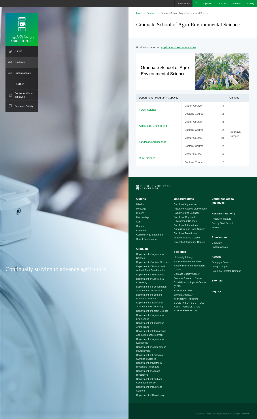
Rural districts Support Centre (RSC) (190, 284)
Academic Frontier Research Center (189, 267)
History (140, 213)
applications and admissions (178, 47)
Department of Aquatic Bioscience (148, 373)
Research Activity (24, 106)
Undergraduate (23, 73)
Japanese (208, 3)
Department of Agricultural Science (150, 256)
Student (140, 226)
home (139, 13)
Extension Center (183, 290)
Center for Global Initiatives (24, 95)
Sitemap (237, 3)
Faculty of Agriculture (185, 204)
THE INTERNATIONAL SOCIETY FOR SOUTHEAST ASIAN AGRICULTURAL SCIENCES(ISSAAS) (190, 305)
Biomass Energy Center (186, 273)
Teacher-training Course (187, 237)
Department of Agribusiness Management (151, 349)
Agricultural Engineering (153, 125)
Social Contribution (146, 239)
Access (223, 3)
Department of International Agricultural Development (151, 333)
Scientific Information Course (189, 242)
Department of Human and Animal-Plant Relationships (150, 268)
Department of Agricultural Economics (150, 341)
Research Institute (221, 218)
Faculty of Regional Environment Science (185, 219)
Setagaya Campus (222, 262)
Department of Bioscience (150, 274)
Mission (140, 204)
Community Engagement (149, 234)
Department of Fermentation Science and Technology (151, 288)
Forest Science (147, 109)
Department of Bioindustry (150, 395)
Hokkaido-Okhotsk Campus (226, 271)
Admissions (183, 3)
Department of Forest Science (152, 310)
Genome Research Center (188, 278)
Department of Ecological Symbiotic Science (149, 357)
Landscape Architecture (152, 141)
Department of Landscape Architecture (150, 325)
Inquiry (250, 3)
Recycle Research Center (187, 261)
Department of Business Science (149, 388)
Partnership (142, 217)
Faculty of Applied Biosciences (190, 208)
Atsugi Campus (220, 266)
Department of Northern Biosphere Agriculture (149, 364)
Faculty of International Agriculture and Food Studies (189, 227)
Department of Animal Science (152, 262)
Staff (138, 221)
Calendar (141, 230)
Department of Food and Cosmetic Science (149, 381)
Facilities (19, 84)
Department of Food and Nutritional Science (149, 296)
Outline (18, 51)
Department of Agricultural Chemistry (150, 280)
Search (196, 3)
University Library (183, 257)
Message (141, 208)
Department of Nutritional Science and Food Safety (149, 304)
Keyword (216, 227)
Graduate (20, 62)
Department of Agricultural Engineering (150, 317)
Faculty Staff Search (222, 223)
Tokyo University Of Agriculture (219, 414)
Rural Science (147, 158)
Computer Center (183, 295)
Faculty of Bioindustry (185, 233)
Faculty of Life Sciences (186, 213)
